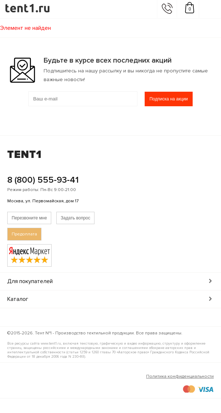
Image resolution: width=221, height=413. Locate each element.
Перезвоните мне (29, 218)
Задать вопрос (75, 218)
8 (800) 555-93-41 (43, 180)
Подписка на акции (168, 99)
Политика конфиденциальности (180, 376)
